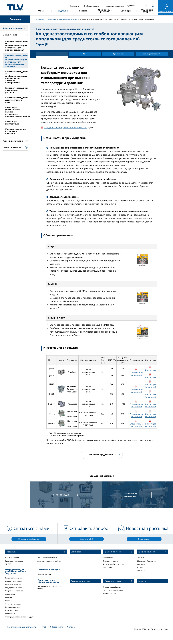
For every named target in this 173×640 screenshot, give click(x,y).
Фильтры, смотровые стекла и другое (20, 617)
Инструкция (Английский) (150, 385)
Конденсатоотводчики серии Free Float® (65, 127)
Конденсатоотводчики (14, 578)
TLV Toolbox (107, 567)
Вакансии (141, 571)
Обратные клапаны (13, 604)
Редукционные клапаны (14, 587)
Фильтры (8, 597)
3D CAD (8, 564)
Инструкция (150, 370)
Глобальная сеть (109, 593)
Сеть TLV (140, 557)
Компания (141, 564)
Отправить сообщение (112, 587)
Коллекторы (10, 614)
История (140, 567)
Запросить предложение (113, 590)
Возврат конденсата (13, 584)
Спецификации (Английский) (136, 373)
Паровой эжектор (44, 574)
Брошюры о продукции (14, 561)
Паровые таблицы (110, 561)
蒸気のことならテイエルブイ (15, 7)
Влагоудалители (11, 610)
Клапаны (8, 600)
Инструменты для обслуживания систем (50, 587)
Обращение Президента (146, 561)
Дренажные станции (13, 581)
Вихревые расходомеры (14, 591)
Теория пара (108, 557)
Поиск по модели (12, 557)
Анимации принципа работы (49, 561)
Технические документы (47, 557)
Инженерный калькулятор (113, 564)
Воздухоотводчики (12, 607)
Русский (131, 5)
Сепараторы (10, 594)
